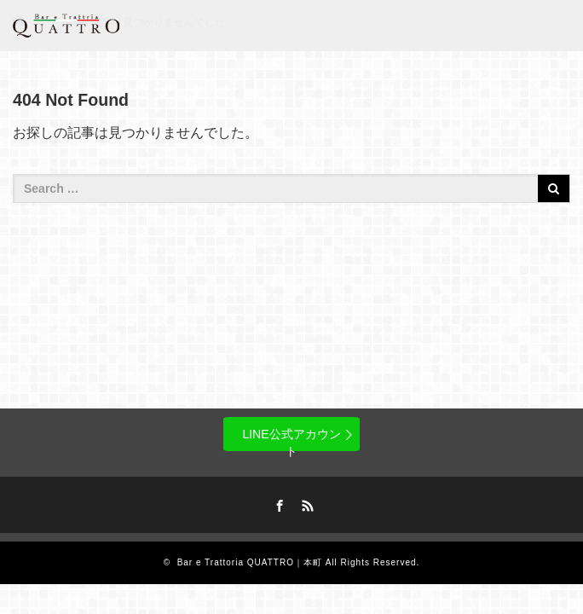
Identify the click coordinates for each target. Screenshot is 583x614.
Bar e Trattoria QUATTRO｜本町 (249, 562)
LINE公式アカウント (291, 439)
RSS (306, 503)
